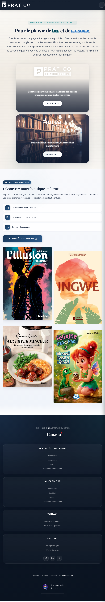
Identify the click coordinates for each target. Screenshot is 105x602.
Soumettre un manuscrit (52, 469)
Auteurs (52, 465)
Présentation (52, 456)
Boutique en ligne (52, 546)
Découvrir (52, 104)
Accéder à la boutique (22, 242)
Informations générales (52, 526)
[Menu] (102, 5)
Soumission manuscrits (52, 522)
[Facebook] (46, 558)
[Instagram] (59, 558)
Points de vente (52, 551)
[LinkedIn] (52, 558)
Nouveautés (52, 461)
